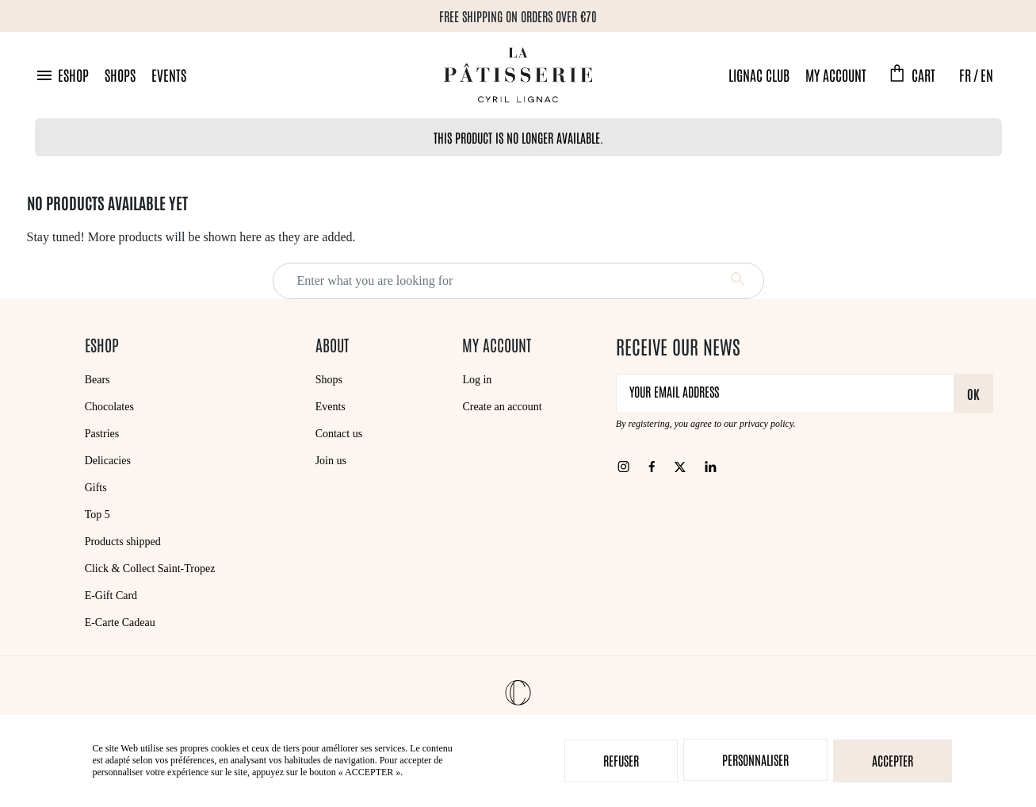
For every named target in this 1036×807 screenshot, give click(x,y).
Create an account (501, 407)
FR (965, 74)
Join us (330, 461)
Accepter (892, 760)
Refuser (621, 760)
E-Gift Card (111, 595)
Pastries (102, 434)
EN (987, 74)
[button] (62, 75)
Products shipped (123, 542)
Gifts (96, 488)
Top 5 (97, 515)
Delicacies (108, 461)
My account (835, 74)
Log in (476, 380)
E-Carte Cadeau (120, 622)
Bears (97, 380)
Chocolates (109, 407)
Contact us (339, 434)
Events (168, 74)
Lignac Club (758, 74)
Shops (120, 74)
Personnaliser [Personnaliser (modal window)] (755, 759)
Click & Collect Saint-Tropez (150, 569)
